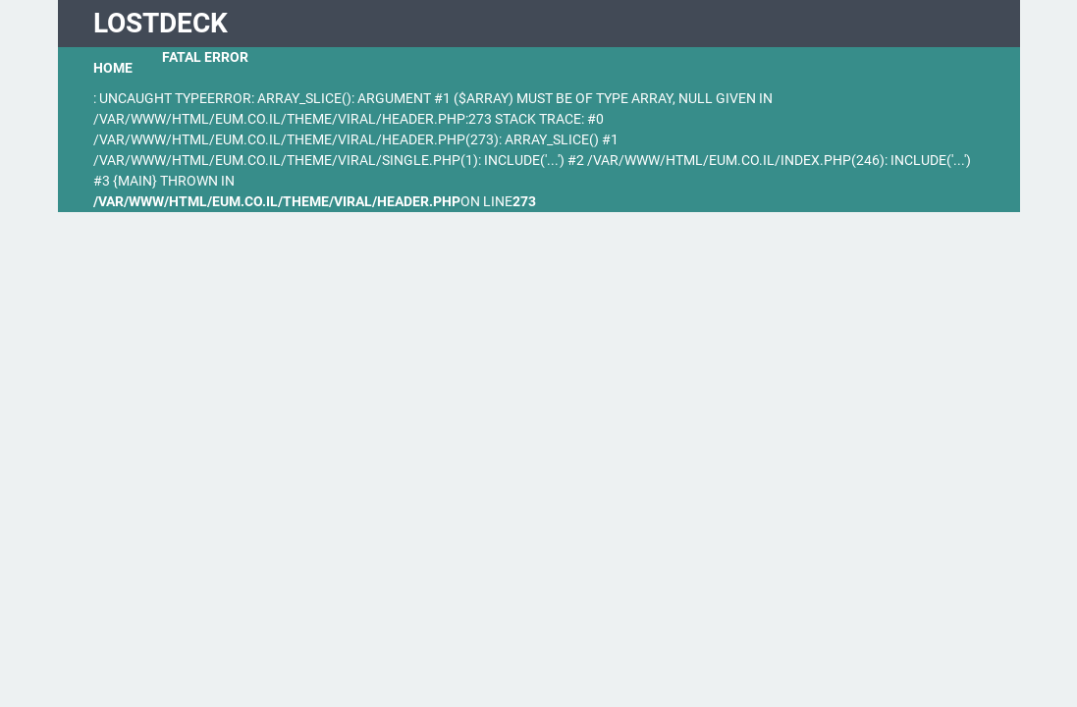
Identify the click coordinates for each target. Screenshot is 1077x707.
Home (113, 68)
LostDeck (160, 23)
